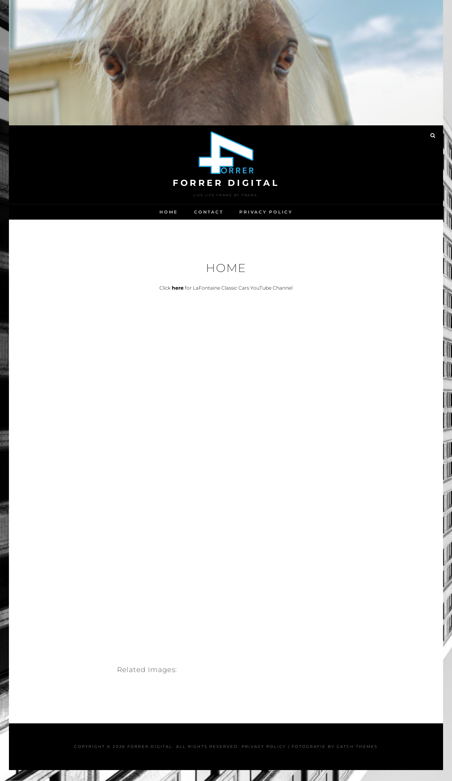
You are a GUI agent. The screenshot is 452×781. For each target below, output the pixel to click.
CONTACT (208, 212)
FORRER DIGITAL (226, 183)
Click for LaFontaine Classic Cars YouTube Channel (226, 288)
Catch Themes (357, 746)
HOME (168, 212)
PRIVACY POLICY (266, 212)
